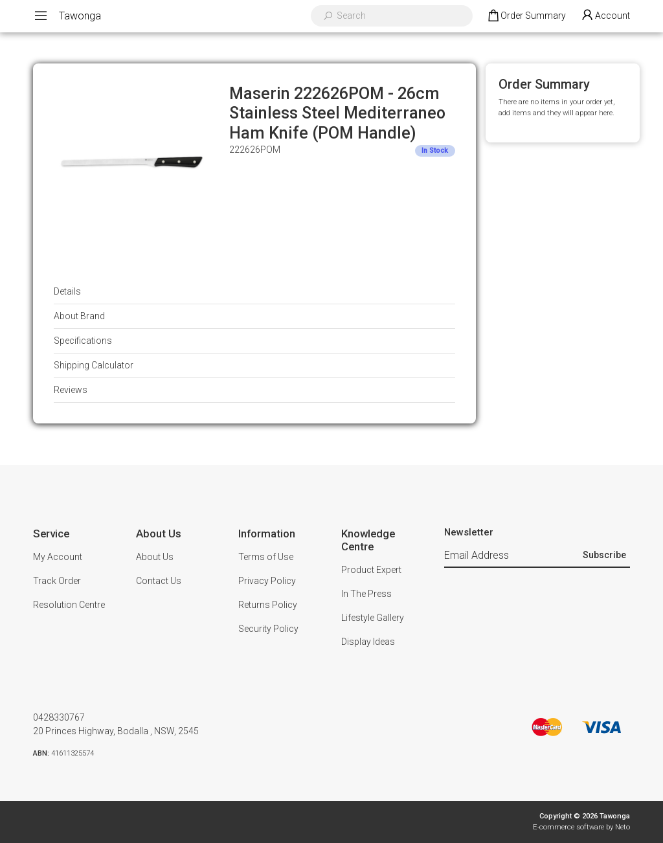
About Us (155, 557)
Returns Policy (267, 605)
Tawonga (80, 16)
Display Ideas (368, 641)
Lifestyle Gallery (372, 618)
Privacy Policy (267, 581)
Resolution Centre (69, 605)
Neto (622, 827)
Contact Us (158, 581)
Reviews (70, 390)
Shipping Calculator (93, 365)
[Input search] (400, 15)
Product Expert (371, 570)
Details (67, 291)
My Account (57, 557)
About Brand (79, 316)
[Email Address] (511, 555)
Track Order (57, 581)
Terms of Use (265, 557)
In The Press (366, 594)
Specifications (83, 340)
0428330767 (59, 717)
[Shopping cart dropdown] (526, 16)
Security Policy (268, 629)
